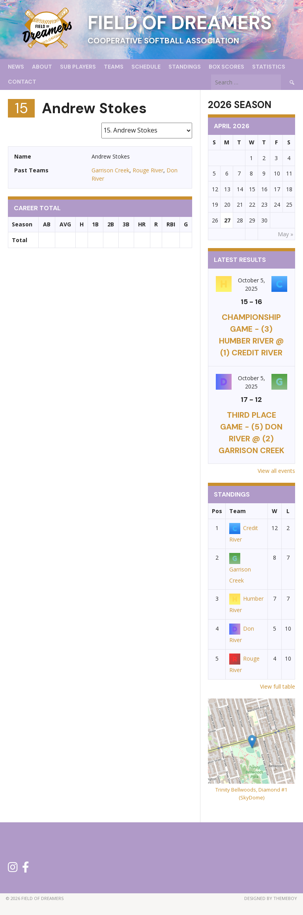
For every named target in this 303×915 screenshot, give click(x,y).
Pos (217, 511)
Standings (184, 66)
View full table (277, 686)
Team (237, 511)
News (16, 66)
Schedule (146, 66)
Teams (113, 66)
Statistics (268, 66)
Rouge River (148, 170)
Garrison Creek (110, 170)
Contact (22, 81)
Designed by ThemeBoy (270, 898)
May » (285, 234)
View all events (276, 470)
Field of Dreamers (180, 22)
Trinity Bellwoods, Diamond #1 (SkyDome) (251, 793)
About (42, 66)
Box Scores (226, 66)
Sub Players (78, 66)
